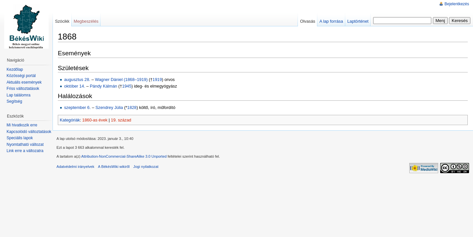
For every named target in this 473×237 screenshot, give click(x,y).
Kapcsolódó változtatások (29, 131)
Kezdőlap (15, 69)
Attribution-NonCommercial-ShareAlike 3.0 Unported (124, 156)
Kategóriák (70, 120)
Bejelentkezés (456, 4)
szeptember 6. (77, 107)
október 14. (74, 86)
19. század (121, 120)
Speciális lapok (20, 138)
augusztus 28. (77, 79)
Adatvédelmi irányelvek (75, 167)
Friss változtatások (23, 88)
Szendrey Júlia (109, 107)
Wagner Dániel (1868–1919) (121, 79)
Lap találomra (19, 95)
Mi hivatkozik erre (22, 125)
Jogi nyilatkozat (146, 167)
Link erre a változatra (25, 150)
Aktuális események (24, 82)
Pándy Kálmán (103, 86)
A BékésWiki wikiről (113, 167)
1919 (157, 79)
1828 (131, 107)
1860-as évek (94, 120)
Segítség (14, 101)
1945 (126, 86)
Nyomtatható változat (25, 144)
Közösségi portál (21, 75)
